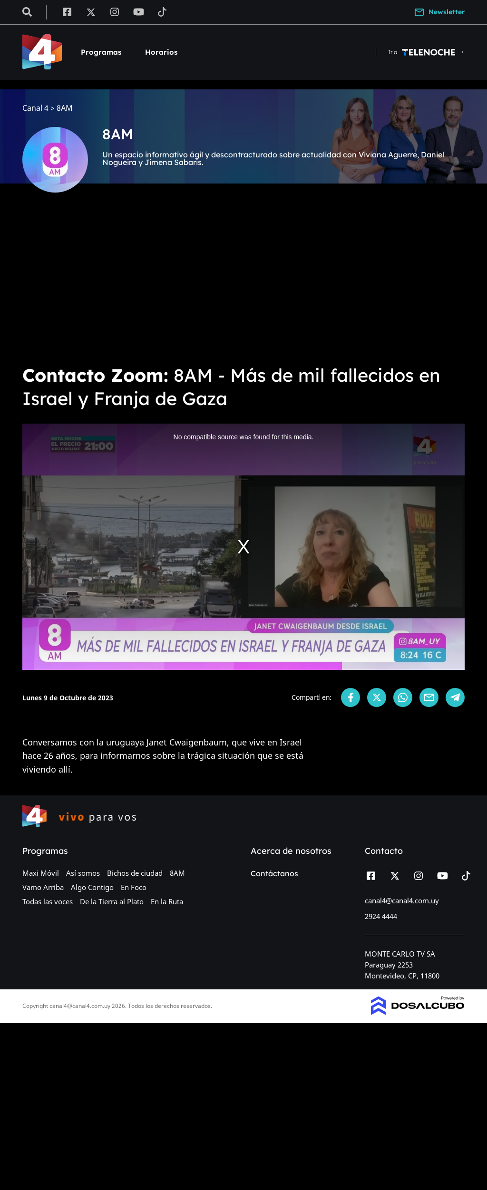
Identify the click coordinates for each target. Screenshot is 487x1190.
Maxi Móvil (40, 873)
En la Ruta (167, 901)
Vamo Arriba (43, 887)
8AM (177, 873)
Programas (101, 52)
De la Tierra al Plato (112, 901)
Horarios (161, 52)
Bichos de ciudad (135, 873)
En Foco (133, 887)
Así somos (83, 873)
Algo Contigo (92, 887)
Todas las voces (47, 901)
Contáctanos (274, 873)
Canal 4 (35, 108)
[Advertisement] (243, 285)
